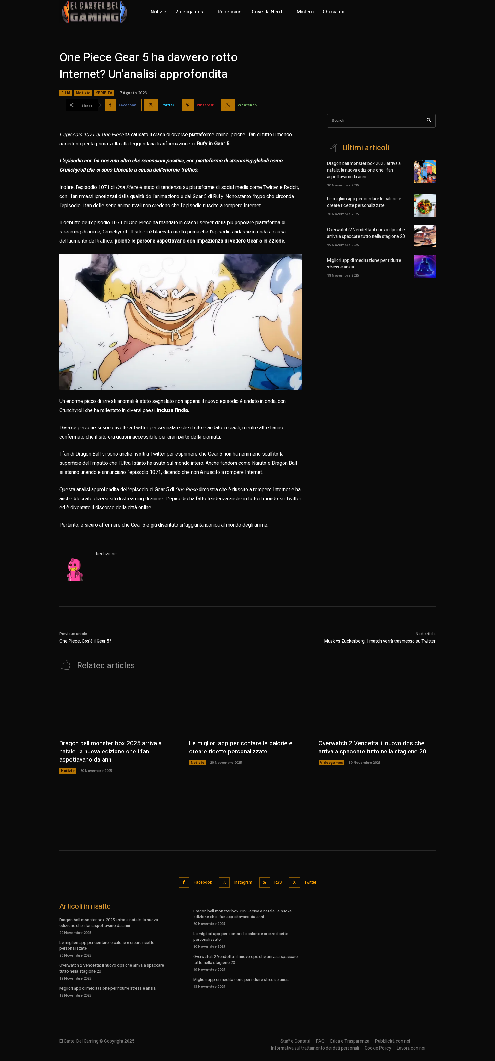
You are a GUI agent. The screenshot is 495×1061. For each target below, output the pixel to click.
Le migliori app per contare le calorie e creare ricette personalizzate (364, 202)
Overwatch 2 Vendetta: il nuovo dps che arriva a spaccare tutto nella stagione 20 (366, 233)
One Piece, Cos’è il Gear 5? (85, 641)
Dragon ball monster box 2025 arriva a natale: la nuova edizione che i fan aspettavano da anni (364, 170)
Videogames (331, 762)
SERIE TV (104, 93)
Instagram (242, 882)
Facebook (197, 882)
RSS (280, 882)
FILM (65, 93)
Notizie (83, 93)
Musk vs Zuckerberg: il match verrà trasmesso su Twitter (380, 641)
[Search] (429, 121)
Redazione (106, 554)
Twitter (316, 882)
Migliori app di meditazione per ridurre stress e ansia (107, 987)
